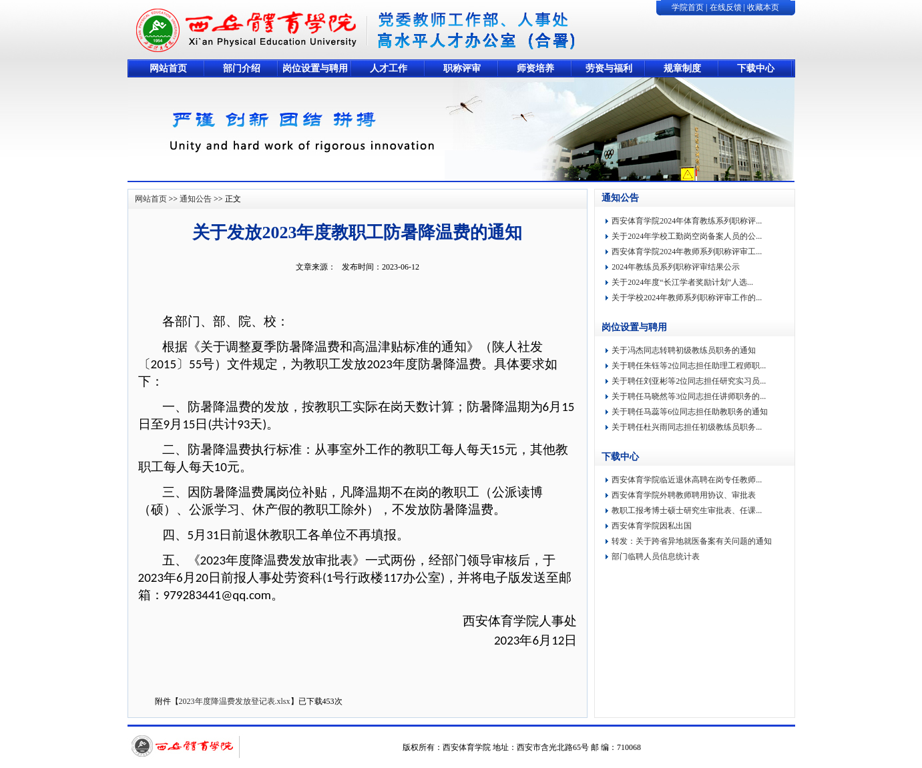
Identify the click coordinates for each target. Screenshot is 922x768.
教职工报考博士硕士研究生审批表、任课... (687, 510)
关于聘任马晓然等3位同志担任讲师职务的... (689, 396)
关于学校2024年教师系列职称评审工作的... (687, 297)
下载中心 (755, 68)
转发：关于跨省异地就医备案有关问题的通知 (692, 541)
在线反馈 (726, 7)
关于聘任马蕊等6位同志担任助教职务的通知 (690, 411)
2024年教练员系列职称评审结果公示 (676, 267)
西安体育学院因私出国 (652, 525)
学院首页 (688, 7)
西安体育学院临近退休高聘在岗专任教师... (687, 479)
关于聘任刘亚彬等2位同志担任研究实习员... (689, 381)
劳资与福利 (609, 68)
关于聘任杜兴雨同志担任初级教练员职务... (687, 427)
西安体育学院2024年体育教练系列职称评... (687, 221)
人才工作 (388, 68)
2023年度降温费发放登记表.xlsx (234, 701)
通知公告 (196, 199)
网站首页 (168, 68)
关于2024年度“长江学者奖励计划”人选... (682, 282)
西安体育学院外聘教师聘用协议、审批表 (684, 495)
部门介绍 (241, 68)
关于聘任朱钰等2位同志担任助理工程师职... (689, 365)
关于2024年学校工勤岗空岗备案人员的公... (687, 236)
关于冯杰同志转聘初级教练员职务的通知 (684, 350)
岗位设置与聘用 (315, 68)
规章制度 (682, 68)
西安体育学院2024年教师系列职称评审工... (687, 251)
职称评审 (462, 68)
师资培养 (535, 68)
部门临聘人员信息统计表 (656, 556)
